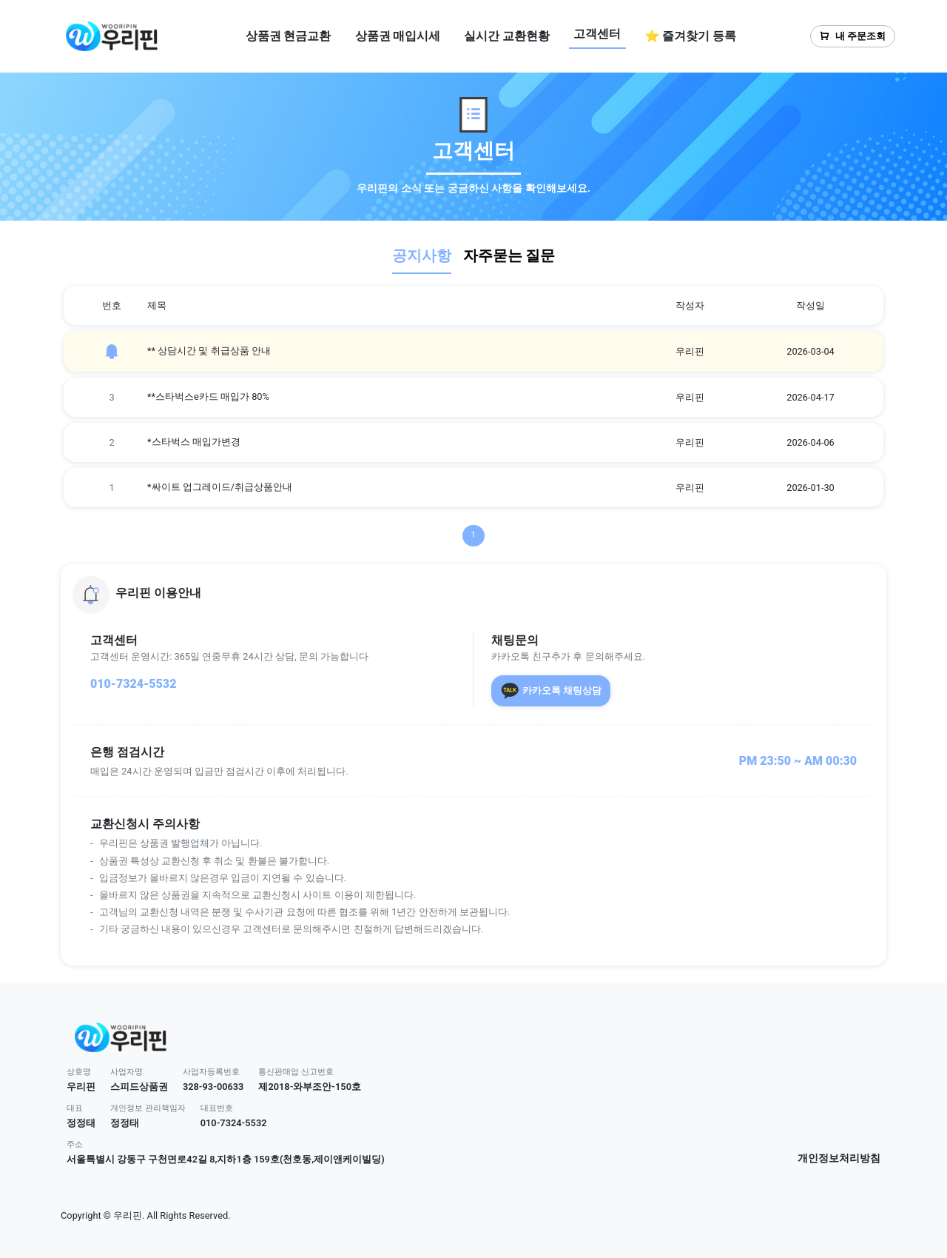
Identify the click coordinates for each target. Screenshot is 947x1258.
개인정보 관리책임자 (148, 1108)
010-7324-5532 (133, 684)
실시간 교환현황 (507, 36)
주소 (75, 1144)
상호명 (79, 1072)
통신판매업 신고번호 (296, 1072)
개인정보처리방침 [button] (839, 1158)
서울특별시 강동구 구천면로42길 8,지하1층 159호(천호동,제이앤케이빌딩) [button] (226, 1159)
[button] (473, 594)
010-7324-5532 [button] (233, 1122)
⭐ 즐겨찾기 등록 (690, 36)
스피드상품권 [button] (139, 1086)
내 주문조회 (853, 35)
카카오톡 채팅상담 (550, 690)
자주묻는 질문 (509, 255)
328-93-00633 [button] (213, 1086)
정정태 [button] (81, 1122)
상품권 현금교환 (288, 36)
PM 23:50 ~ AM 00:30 (798, 761)
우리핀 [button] (81, 1086)
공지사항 (421, 255)
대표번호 (216, 1108)
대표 (75, 1108)
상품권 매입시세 (398, 36)
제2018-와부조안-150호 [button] (309, 1086)
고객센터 (597, 34)
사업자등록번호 (211, 1072)
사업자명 (126, 1072)
